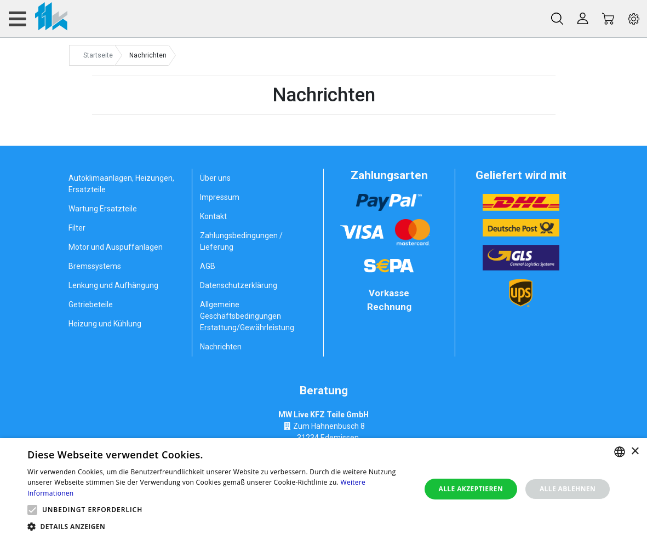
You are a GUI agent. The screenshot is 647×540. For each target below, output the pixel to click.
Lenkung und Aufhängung (113, 285)
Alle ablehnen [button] (568, 488)
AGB (207, 266)
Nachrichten (221, 346)
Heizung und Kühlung (104, 323)
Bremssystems (94, 266)
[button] (32, 510)
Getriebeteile (90, 304)
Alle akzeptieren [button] (471, 488)
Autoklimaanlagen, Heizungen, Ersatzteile (121, 184)
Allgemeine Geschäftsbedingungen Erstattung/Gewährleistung (247, 316)
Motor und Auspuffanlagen (115, 247)
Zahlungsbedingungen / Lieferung (241, 241)
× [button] (635, 451)
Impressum (219, 197)
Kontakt (213, 216)
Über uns (215, 178)
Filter (76, 227)
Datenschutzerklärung (238, 285)
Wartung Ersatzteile (102, 208)
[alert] (323, 489)
